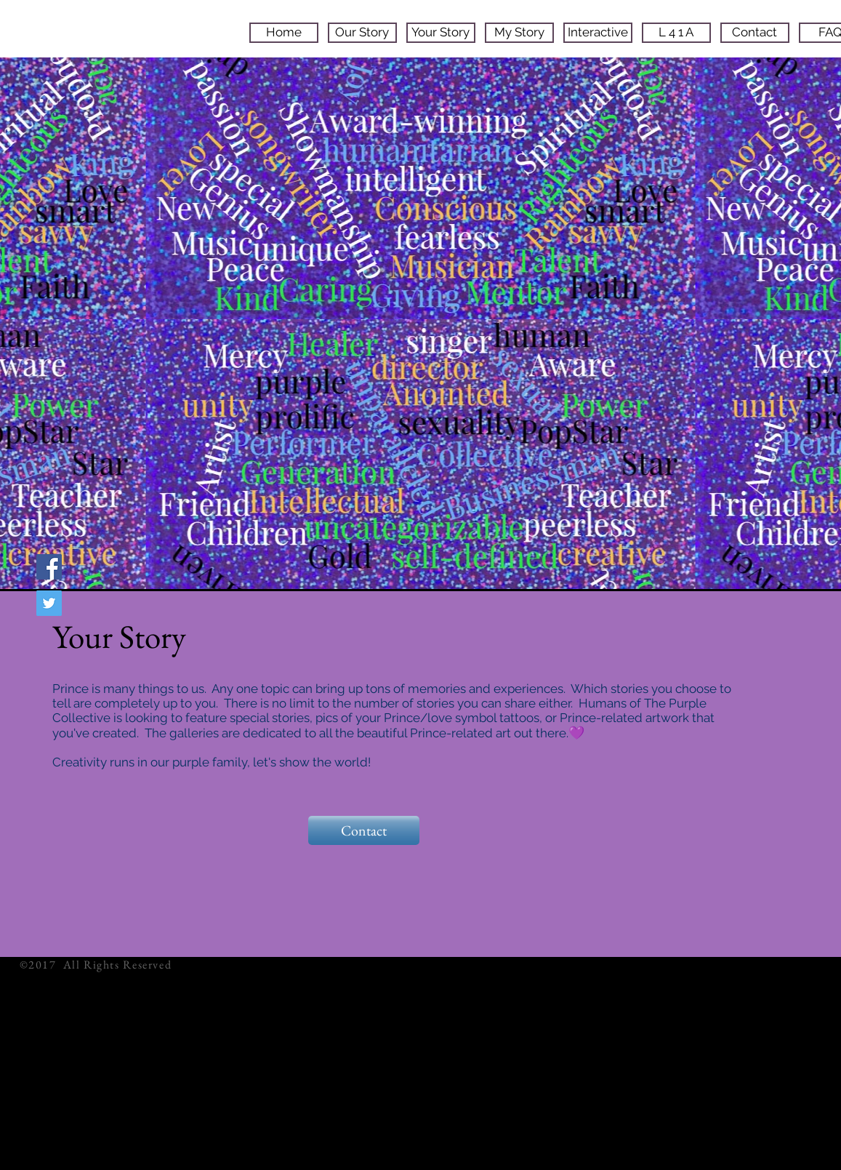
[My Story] (519, 33)
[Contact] (754, 33)
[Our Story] (362, 33)
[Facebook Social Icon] (49, 567)
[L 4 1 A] (676, 33)
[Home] (283, 33)
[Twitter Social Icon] (49, 603)
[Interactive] (597, 33)
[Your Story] (440, 33)
